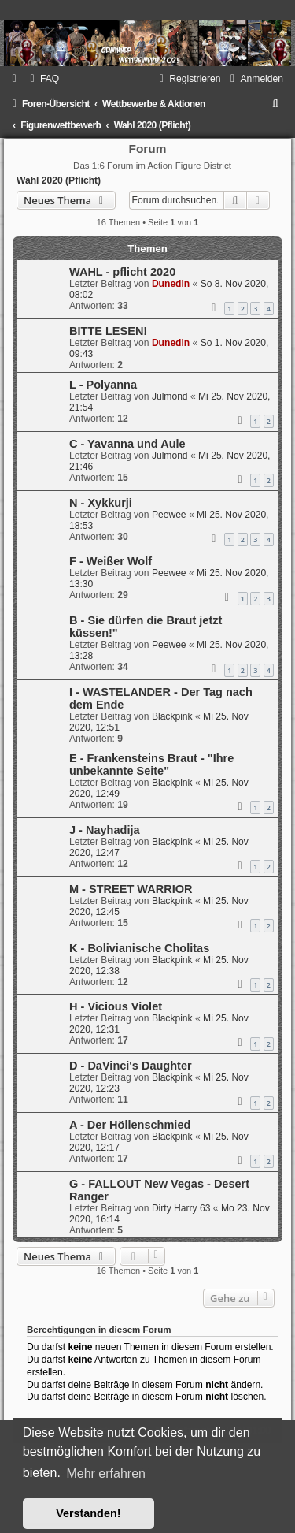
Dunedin (171, 283)
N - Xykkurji (100, 503)
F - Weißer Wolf (110, 561)
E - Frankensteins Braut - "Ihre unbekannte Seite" (151, 764)
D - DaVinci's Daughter (130, 1065)
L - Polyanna (103, 384)
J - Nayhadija (104, 830)
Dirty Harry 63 (181, 1208)
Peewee (169, 514)
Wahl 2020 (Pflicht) (59, 180)
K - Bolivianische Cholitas (139, 948)
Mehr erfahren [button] (106, 1473)
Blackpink (172, 716)
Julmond (170, 396)
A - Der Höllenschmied (129, 1124)
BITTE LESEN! (108, 331)
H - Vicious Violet (115, 1006)
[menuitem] (42, 78)
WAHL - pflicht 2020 (122, 272)
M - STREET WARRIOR (130, 889)
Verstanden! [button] (88, 1513)
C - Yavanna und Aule (127, 443)
